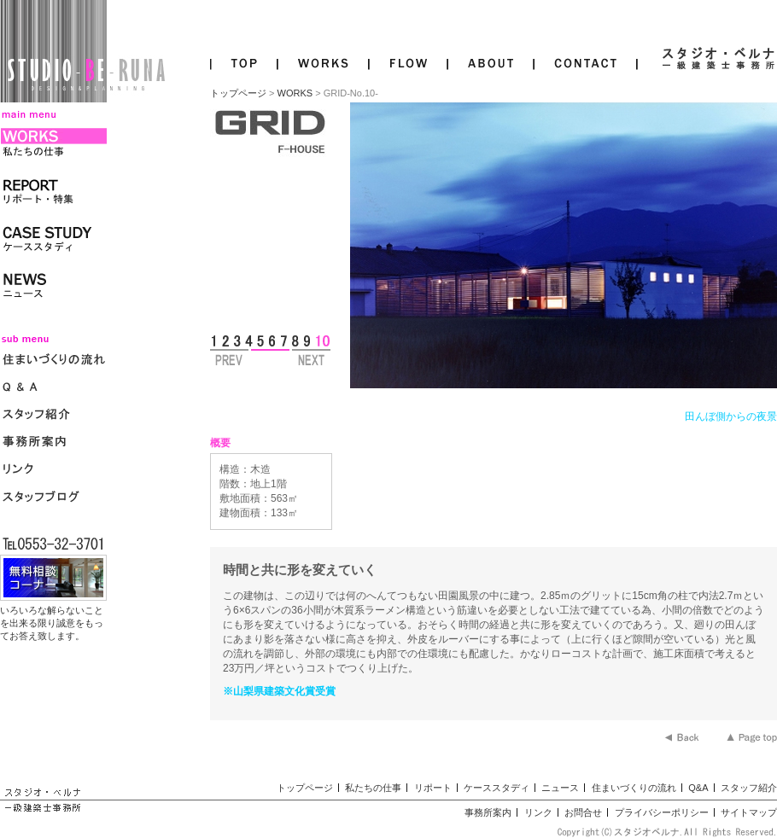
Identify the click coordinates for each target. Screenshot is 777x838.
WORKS (295, 93)
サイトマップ (749, 812)
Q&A (698, 788)
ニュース (560, 788)
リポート (433, 788)
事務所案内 (487, 812)
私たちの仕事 (373, 788)
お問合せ (583, 812)
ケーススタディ (496, 788)
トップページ (238, 93)
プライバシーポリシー (662, 812)
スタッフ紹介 (749, 788)
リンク (538, 812)
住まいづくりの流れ (634, 788)
